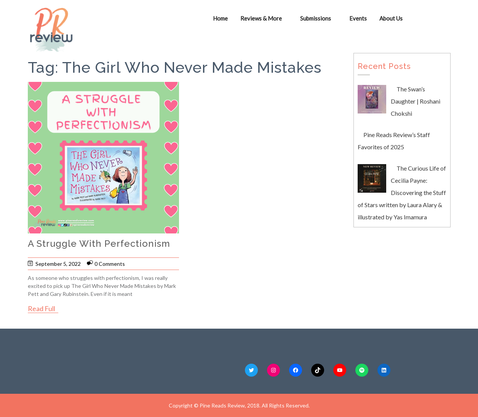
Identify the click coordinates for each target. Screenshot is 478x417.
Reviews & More (261, 18)
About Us (391, 18)
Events (358, 18)
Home (220, 18)
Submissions (316, 18)
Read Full (41, 308)
